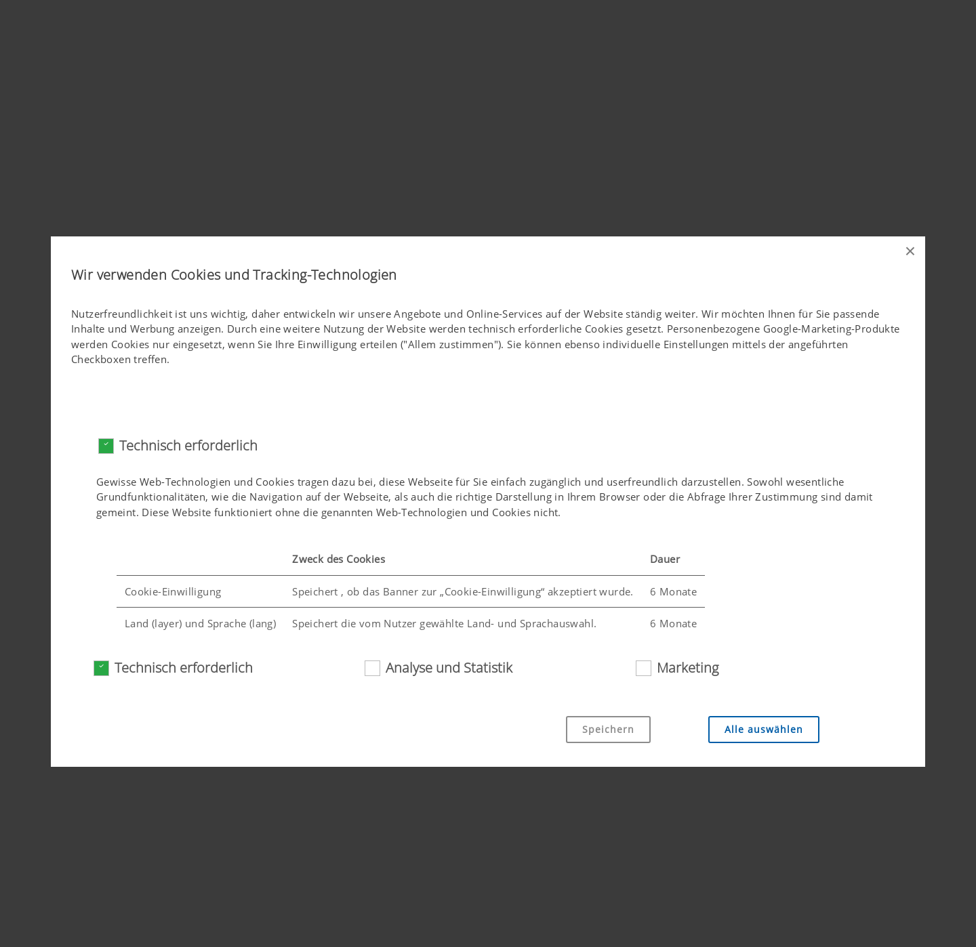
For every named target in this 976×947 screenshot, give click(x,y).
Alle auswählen (764, 729)
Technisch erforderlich (188, 445)
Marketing (687, 667)
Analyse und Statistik (449, 667)
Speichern (608, 729)
